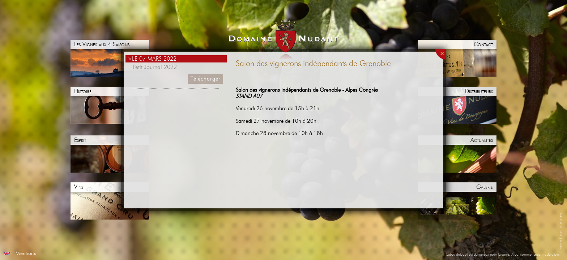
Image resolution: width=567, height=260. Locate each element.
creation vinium (561, 231)
